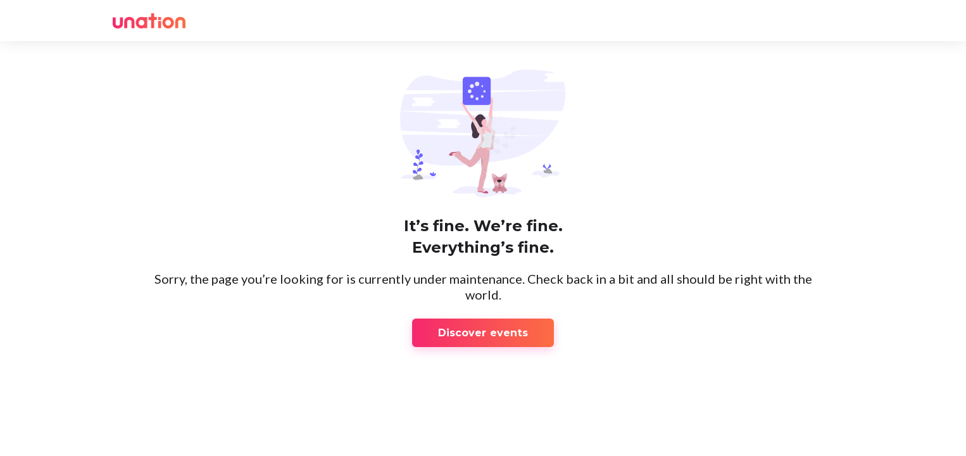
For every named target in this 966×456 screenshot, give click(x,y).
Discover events (483, 333)
